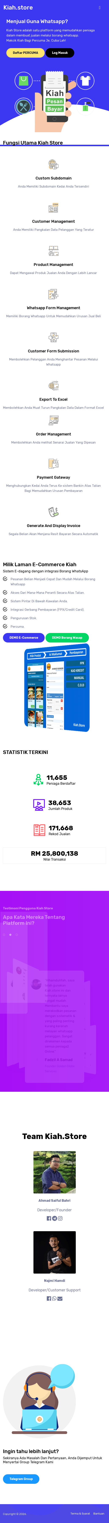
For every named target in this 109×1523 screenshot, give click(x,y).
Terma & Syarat (80, 1513)
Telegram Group (21, 1479)
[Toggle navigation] (100, 7)
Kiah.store (18, 7)
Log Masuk (60, 53)
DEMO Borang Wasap (67, 638)
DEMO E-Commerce (24, 638)
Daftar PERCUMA (25, 53)
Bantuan (98, 1513)
